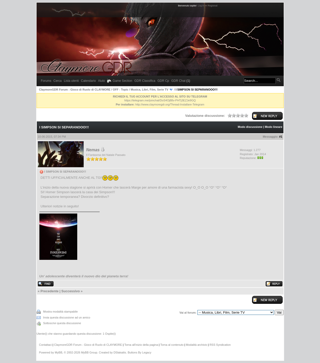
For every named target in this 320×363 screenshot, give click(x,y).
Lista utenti (71, 81)
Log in (201, 5)
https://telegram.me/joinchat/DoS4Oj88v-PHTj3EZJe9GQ (160, 100)
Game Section (119, 81)
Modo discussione (250, 126)
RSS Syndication (220, 344)
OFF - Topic (120, 89)
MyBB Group (89, 352)
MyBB (58, 352)
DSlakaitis (120, 352)
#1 (280, 136)
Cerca (58, 81)
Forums (46, 81)
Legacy (146, 352)
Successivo (70, 291)
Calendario (88, 81)
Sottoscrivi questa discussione (62, 323)
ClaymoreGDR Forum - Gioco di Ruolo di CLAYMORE (75, 89)
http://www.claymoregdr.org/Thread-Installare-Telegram (169, 104)
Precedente (49, 291)
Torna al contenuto (172, 344)
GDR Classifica (144, 81)
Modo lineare (273, 126)
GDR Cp (163, 81)
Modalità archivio (196, 344)
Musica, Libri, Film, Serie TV (149, 89)
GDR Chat (180, 81)
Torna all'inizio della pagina (141, 344)
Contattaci (45, 344)
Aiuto (101, 81)
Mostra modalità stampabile (60, 311)
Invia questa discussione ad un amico (66, 317)
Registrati (213, 5)
